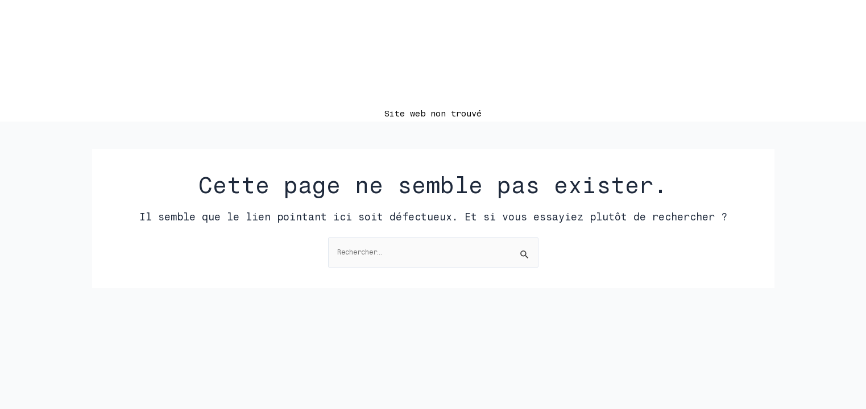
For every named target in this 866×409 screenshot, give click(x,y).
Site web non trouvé (433, 113)
